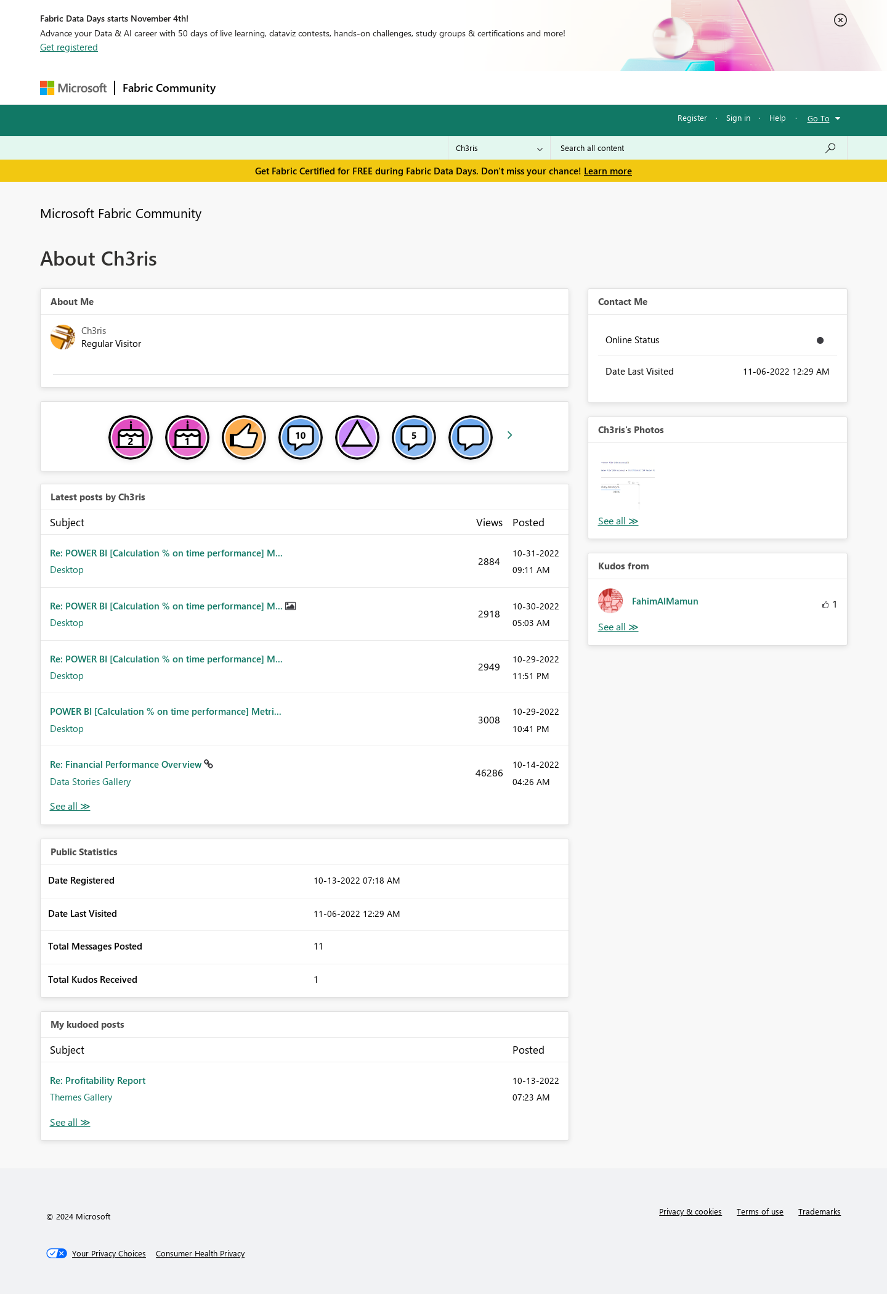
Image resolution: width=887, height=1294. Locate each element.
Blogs (458, 87)
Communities (403, 87)
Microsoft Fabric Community (120, 212)
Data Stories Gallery (90, 781)
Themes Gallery (81, 1097)
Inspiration (298, 87)
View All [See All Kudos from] (618, 627)
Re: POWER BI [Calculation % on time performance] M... (166, 553)
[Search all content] (699, 148)
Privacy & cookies (690, 1211)
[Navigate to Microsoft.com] (73, 88)
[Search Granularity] (499, 148)
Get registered (69, 47)
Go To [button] (819, 118)
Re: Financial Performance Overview (127, 764)
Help (777, 117)
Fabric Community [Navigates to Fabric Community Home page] (169, 87)
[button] (628, 483)
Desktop (67, 569)
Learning (505, 87)
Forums (243, 87)
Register (692, 117)
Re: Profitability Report (97, 1080)
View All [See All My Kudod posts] (70, 1122)
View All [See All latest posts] (70, 806)
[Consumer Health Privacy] (200, 1253)
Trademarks (819, 1211)
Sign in (738, 117)
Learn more (608, 171)
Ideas (348, 87)
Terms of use (760, 1211)
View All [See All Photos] (618, 521)
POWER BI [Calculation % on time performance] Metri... (165, 711)
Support (557, 87)
